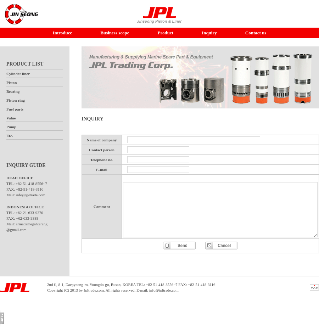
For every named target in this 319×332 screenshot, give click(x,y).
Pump (11, 127)
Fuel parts (14, 109)
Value (11, 118)
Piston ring (15, 100)
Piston (11, 82)
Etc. (9, 136)
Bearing (12, 91)
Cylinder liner (18, 74)
